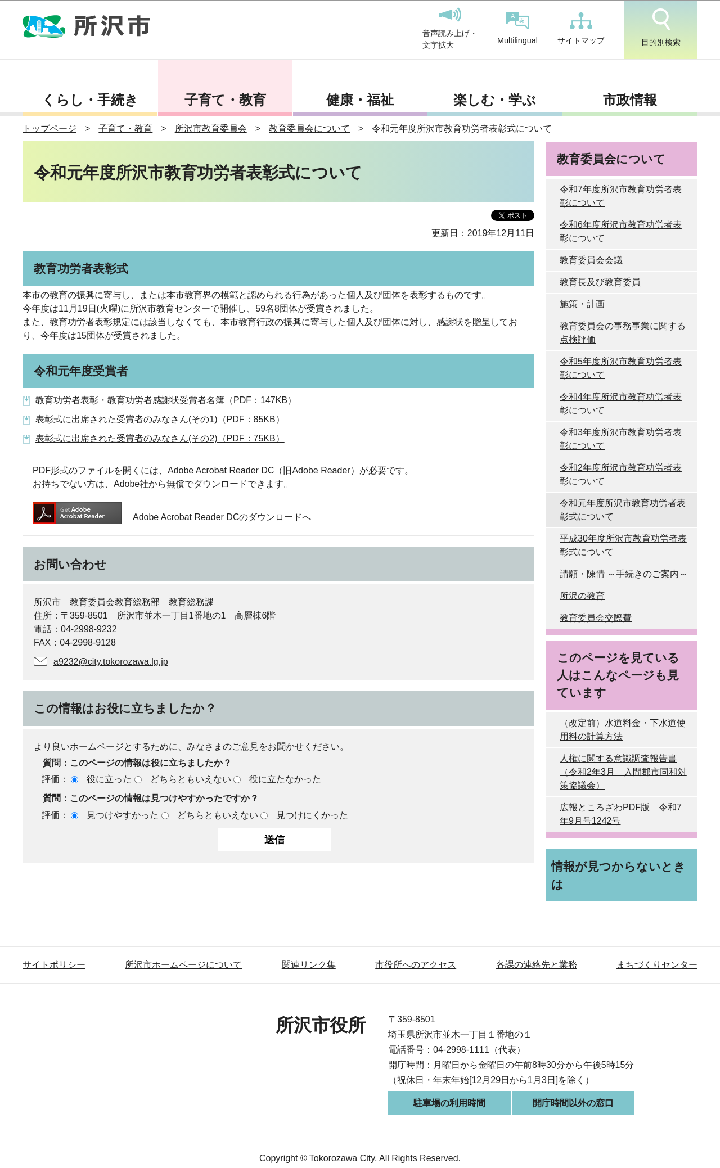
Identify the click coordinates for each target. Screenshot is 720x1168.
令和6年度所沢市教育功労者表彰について (621, 231)
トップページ (49, 128)
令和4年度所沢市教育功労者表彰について (621, 403)
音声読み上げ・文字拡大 (450, 28)
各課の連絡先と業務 (536, 964)
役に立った (109, 779)
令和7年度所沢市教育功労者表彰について (621, 196)
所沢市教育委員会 (211, 128)
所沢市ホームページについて (183, 964)
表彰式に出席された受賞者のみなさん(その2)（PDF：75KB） (160, 438)
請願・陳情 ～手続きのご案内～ (624, 574)
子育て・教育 (225, 99)
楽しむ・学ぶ (494, 99)
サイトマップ (581, 28)
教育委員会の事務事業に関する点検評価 (623, 332)
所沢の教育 (582, 596)
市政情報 (630, 99)
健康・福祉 (360, 99)
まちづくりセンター (657, 964)
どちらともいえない (190, 779)
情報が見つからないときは (618, 875)
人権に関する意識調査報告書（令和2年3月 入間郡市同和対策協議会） (623, 772)
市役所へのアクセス (415, 964)
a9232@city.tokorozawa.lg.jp (110, 661)
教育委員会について (309, 128)
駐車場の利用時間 (449, 1103)
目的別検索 (661, 27)
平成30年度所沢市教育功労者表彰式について (623, 545)
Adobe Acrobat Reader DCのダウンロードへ (172, 517)
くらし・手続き (90, 99)
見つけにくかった (312, 815)
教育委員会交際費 (596, 618)
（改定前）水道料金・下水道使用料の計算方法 (623, 729)
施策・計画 (582, 304)
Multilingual (517, 28)
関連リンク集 (309, 964)
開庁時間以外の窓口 (573, 1103)
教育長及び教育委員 (600, 282)
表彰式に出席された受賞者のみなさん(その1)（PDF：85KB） (160, 419)
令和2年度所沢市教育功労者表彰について (621, 474)
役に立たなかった (285, 779)
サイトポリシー (54, 964)
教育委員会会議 (591, 260)
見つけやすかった (123, 815)
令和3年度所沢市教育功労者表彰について (621, 438)
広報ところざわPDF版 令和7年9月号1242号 (621, 814)
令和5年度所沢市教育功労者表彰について (621, 368)
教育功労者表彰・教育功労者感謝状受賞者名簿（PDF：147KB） (165, 400)
